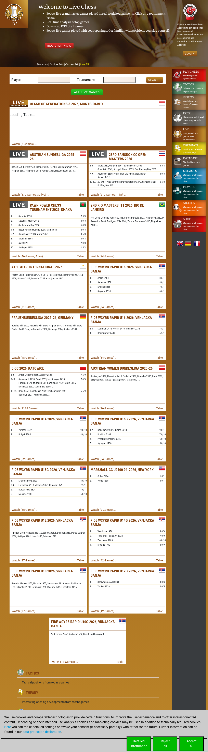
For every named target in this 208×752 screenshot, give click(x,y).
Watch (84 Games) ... (104, 307)
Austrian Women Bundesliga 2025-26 (122, 368)
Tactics (32, 673)
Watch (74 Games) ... (104, 256)
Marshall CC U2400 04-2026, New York (122, 470)
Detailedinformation (138, 743)
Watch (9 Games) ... (103, 509)
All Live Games (87, 92)
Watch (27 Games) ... (25, 560)
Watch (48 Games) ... (25, 357)
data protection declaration (42, 732)
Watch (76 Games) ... (104, 408)
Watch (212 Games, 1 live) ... (109, 194)
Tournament (85, 80)
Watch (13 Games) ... (64, 661)
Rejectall (165, 743)
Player (15, 80)
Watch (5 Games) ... (24, 144)
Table (80, 194)
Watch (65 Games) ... (25, 509)
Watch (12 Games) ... (104, 611)
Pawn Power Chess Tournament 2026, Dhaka (51, 207)
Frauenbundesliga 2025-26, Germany (43, 317)
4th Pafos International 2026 (37, 267)
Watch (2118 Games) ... (27, 408)
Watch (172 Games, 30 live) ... (30, 194)
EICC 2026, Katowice (28, 368)
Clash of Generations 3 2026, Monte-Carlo (66, 104)
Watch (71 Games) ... (25, 307)
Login (190, 53)
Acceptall (191, 743)
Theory (32, 693)
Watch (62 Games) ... (25, 459)
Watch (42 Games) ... (104, 560)
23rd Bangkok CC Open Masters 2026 (127, 156)
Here (7, 727)
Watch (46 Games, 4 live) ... (29, 256)
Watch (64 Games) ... (104, 459)
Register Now (59, 45)
